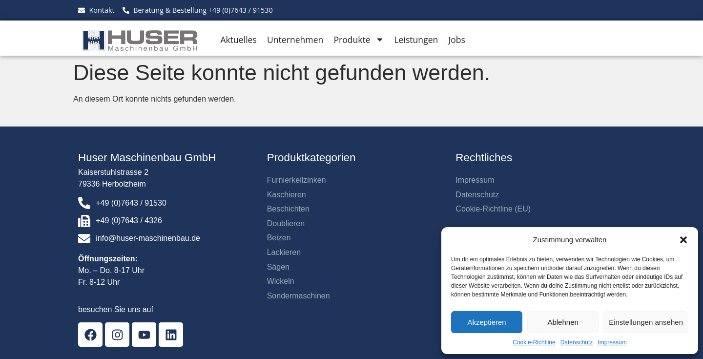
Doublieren (286, 223)
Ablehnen (562, 322)
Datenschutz (576, 342)
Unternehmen (295, 39)
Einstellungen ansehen (646, 322)
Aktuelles (238, 39)
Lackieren (284, 252)
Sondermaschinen (298, 296)
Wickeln (280, 281)
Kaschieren (286, 194)
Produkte (358, 39)
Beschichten (288, 209)
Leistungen (416, 39)
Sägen (278, 267)
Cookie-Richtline (534, 342)
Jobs (456, 39)
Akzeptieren (486, 322)
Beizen (279, 237)
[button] (683, 240)
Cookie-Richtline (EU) (493, 209)
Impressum (612, 342)
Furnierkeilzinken (296, 180)
